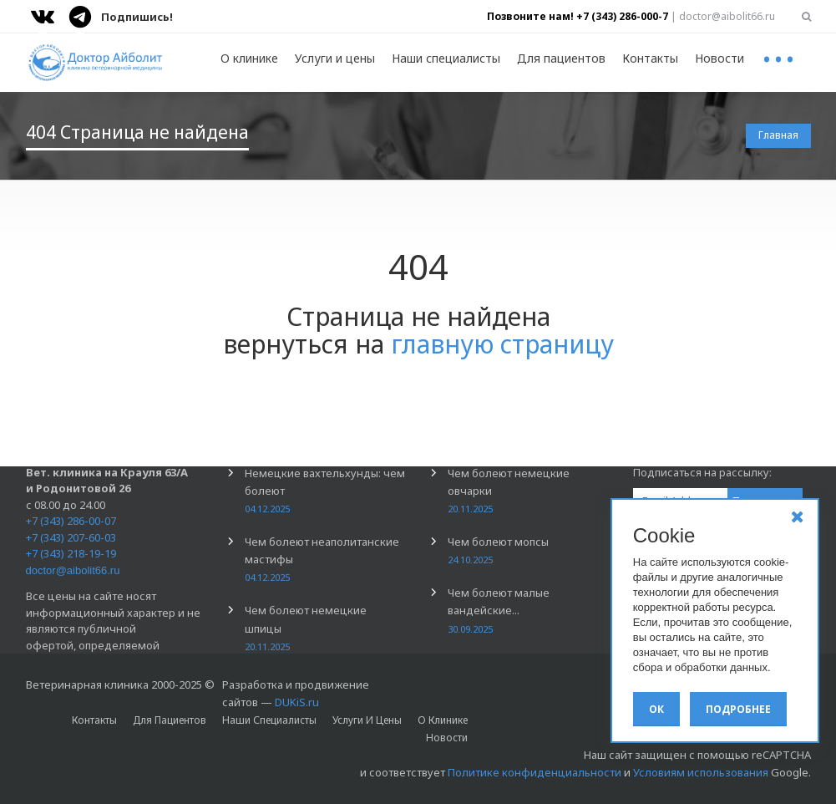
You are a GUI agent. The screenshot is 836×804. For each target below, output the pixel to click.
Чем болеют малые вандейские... (499, 609)
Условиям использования (700, 772)
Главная (778, 135)
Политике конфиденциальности (534, 772)
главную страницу (502, 344)
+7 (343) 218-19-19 (71, 553)
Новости (719, 58)
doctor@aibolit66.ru (73, 570)
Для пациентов (561, 58)
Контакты (650, 58)
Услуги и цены (335, 58)
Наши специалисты (446, 58)
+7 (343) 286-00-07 (71, 520)
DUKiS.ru (297, 702)
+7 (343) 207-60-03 (71, 537)
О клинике (249, 58)
